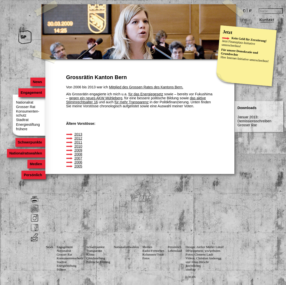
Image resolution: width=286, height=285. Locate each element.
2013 (78, 134)
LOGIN (191, 277)
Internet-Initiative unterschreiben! (248, 59)
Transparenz (94, 251)
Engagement (31, 93)
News (37, 82)
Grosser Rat (25, 107)
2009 (78, 150)
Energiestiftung (28, 125)
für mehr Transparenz (131, 102)
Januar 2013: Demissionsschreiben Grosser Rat (254, 121)
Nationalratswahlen (25, 153)
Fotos (146, 258)
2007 (78, 158)
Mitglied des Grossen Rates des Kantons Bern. (146, 87)
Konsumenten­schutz (70, 258)
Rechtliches (193, 266)
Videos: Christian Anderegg (203, 258)
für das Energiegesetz (145, 94)
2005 (78, 166)
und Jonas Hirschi (197, 262)
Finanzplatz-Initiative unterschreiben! (238, 44)
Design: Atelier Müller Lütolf (205, 247)
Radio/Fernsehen (153, 251)
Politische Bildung (98, 262)
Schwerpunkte (30, 142)
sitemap (191, 269)
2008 (78, 154)
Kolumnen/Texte (153, 254)
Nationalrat (24, 102)
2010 (78, 146)
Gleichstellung (95, 258)
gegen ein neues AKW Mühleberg (95, 98)
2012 (78, 138)
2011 (78, 142)
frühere (21, 129)
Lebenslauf (175, 251)
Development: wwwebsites (203, 251)
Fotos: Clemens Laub (199, 254)
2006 (78, 162)
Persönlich (33, 175)
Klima (90, 254)
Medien (36, 164)
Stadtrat (22, 120)
